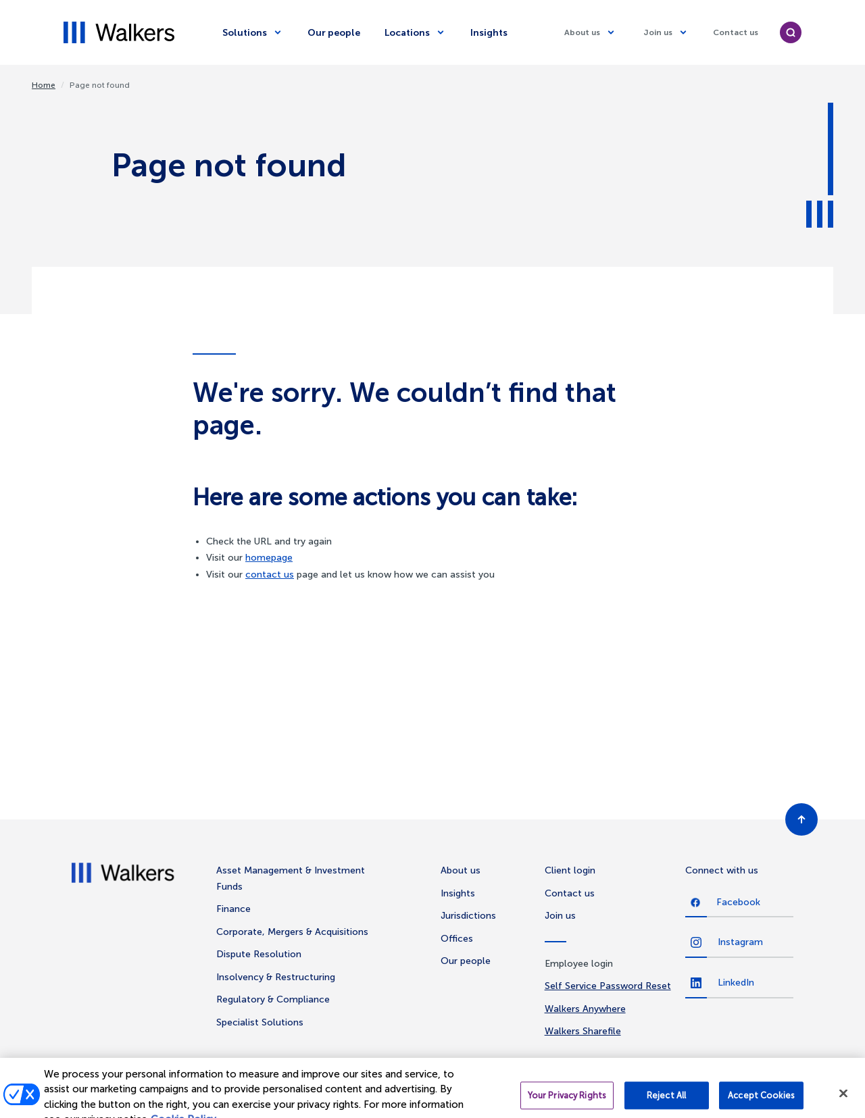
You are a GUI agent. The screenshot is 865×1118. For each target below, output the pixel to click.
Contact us (735, 32)
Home (43, 85)
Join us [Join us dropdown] (657, 32)
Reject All (666, 1102)
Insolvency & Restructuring (275, 977)
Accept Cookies (761, 1102)
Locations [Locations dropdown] (407, 33)
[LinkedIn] (739, 983)
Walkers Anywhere (585, 1009)
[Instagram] (739, 943)
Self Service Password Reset (608, 986)
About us (460, 870)
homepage (269, 557)
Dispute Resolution (258, 954)
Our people (333, 33)
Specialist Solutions (259, 1022)
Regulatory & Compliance (273, 999)
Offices (457, 938)
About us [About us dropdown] (582, 32)
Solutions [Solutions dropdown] (244, 33)
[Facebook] (739, 903)
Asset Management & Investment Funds (290, 878)
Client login (570, 870)
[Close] (843, 1100)
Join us (560, 915)
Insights (489, 33)
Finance (233, 909)
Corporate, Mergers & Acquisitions (292, 932)
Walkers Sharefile (583, 1031)
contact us (269, 574)
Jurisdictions (468, 915)
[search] (790, 32)
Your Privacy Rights (567, 1102)
